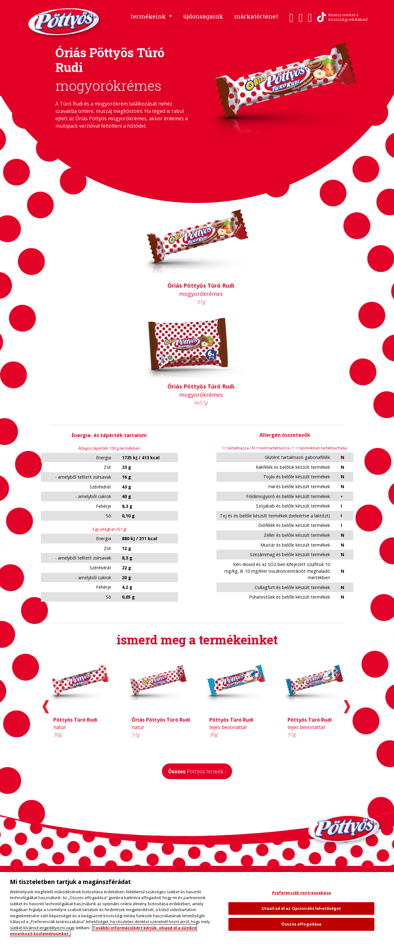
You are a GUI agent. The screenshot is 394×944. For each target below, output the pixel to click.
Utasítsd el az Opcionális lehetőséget (301, 908)
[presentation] (45, 706)
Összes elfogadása (301, 924)
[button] (151, 16)
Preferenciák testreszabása (301, 892)
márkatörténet (256, 16)
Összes (197, 771)
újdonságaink (203, 16)
